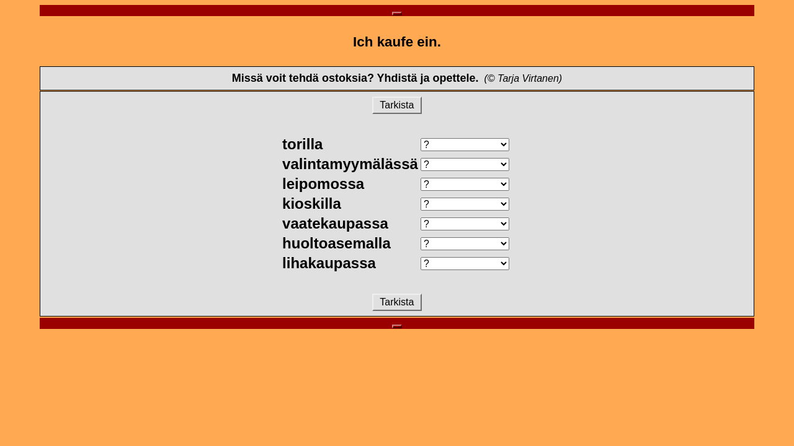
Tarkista (397, 105)
